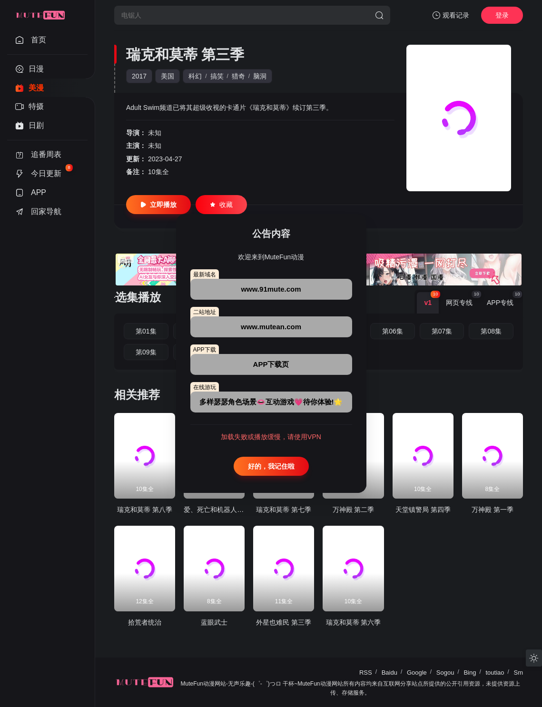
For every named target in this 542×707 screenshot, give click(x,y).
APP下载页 (271, 364)
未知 (154, 133)
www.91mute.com (271, 289)
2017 (139, 76)
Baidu (389, 672)
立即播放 (158, 204)
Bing (469, 672)
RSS (365, 672)
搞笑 (217, 76)
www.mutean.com (271, 327)
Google (417, 672)
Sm (518, 672)
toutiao (494, 672)
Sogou (445, 672)
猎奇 (238, 76)
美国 (167, 76)
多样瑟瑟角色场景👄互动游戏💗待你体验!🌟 (271, 402)
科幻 (195, 76)
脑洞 (259, 76)
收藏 (221, 204)
